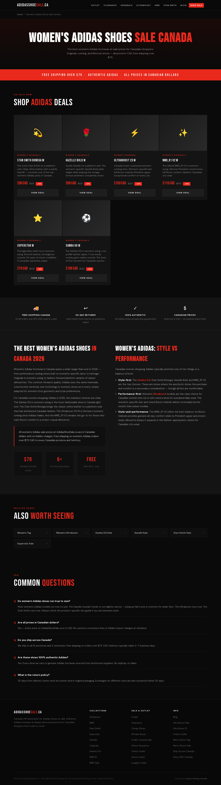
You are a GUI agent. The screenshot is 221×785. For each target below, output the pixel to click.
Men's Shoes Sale (182, 745)
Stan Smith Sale (188, 533)
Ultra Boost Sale (181, 722)
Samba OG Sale (110, 533)
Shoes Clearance (140, 745)
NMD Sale (94, 763)
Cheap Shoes (138, 728)
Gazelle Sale (149, 533)
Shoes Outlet (138, 757)
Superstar (95, 734)
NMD (157, 5)
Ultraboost (143, 5)
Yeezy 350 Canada (183, 757)
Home (20, 14)
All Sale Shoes (138, 734)
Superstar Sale (32, 543)
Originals (126, 5)
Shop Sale (196, 5)
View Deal (38, 192)
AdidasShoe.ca (32, 5)
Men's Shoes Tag (181, 740)
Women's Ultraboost (71, 533)
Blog (183, 5)
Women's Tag (32, 533)
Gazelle (93, 740)
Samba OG (143, 380)
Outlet (95, 5)
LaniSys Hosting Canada (196, 778)
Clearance (110, 5)
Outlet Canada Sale (141, 740)
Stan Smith (170, 5)
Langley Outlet (138, 763)
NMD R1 (93, 757)
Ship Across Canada (183, 751)
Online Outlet (138, 751)
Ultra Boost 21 (180, 728)
